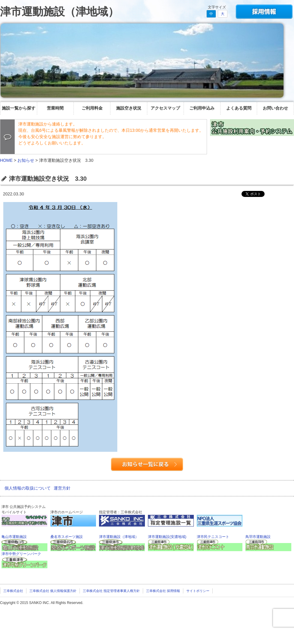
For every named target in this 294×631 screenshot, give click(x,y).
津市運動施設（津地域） (59, 11)
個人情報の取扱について (27, 488)
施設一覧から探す (18, 108)
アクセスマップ (165, 108)
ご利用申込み (201, 108)
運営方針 (62, 488)
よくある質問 (238, 108)
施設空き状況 (128, 108)
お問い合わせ (275, 108)
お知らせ (25, 160)
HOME (6, 160)
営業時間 (55, 108)
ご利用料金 (92, 108)
